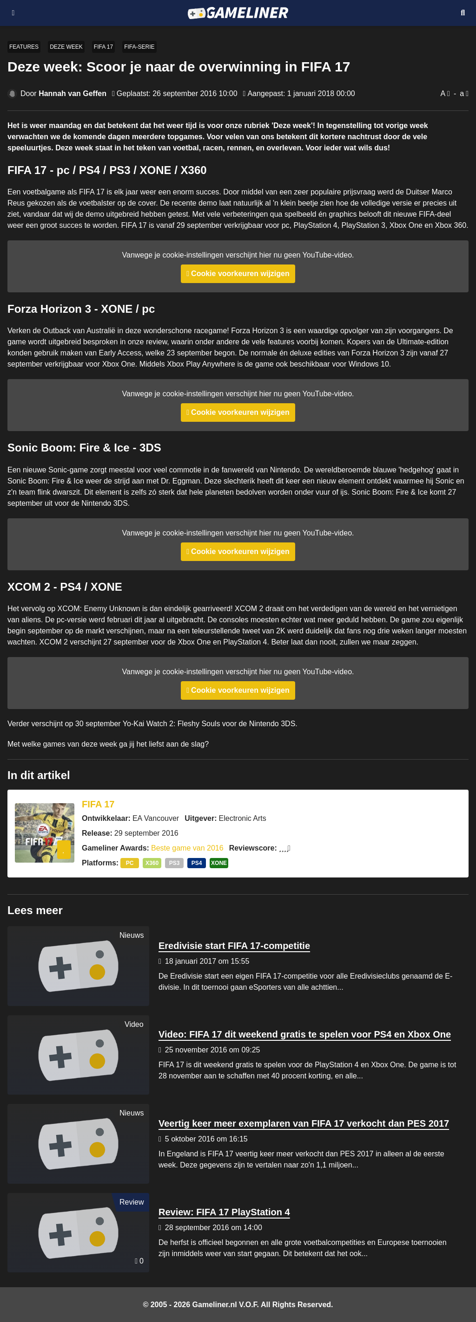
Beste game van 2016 (187, 848)
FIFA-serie (139, 47)
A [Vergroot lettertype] (442, 93)
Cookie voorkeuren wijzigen (240, 273)
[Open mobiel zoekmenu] (463, 13)
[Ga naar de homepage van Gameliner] (238, 13)
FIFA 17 (103, 47)
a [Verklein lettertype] (462, 93)
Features (24, 47)
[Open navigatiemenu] (13, 13)
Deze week (66, 47)
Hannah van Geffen (72, 93)
